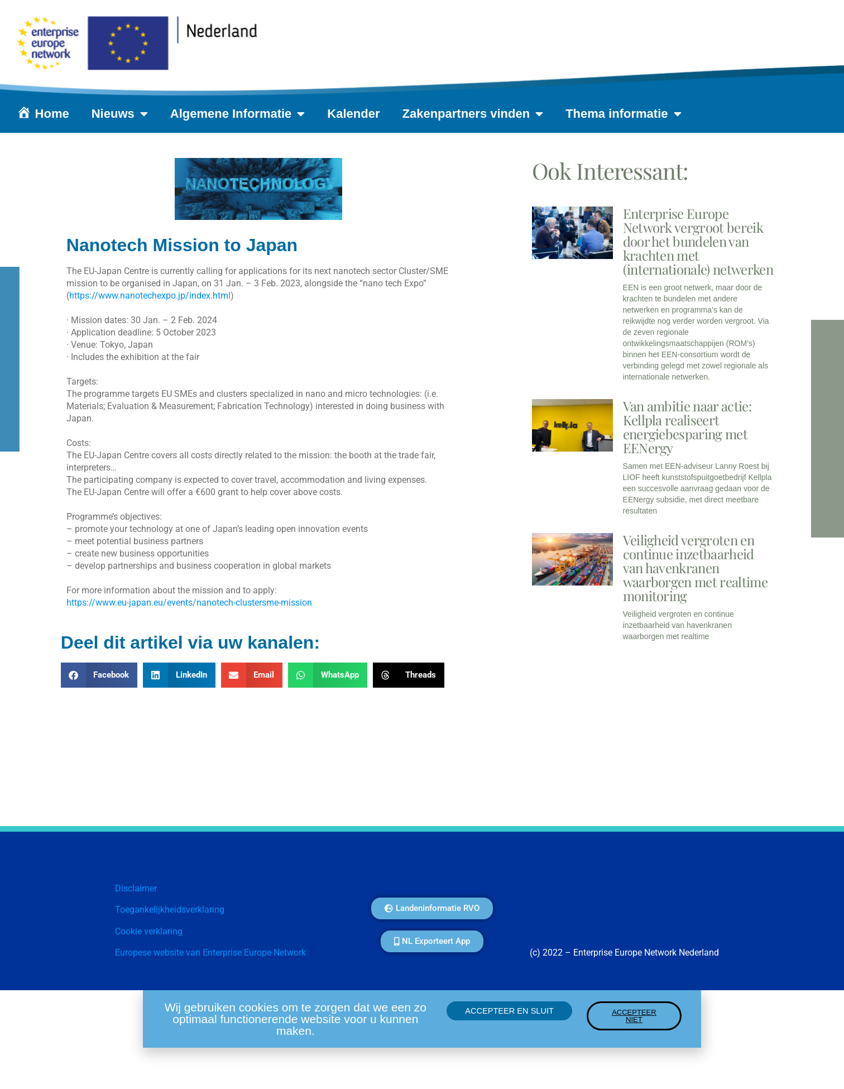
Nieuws (120, 114)
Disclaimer (136, 888)
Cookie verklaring (149, 931)
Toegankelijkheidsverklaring (169, 909)
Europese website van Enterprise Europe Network (210, 952)
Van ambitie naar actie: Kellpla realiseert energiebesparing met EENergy (687, 427)
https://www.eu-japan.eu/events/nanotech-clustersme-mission (189, 602)
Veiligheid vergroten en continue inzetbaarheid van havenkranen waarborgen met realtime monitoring (695, 568)
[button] (99, 675)
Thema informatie (623, 114)
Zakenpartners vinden (473, 114)
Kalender (353, 114)
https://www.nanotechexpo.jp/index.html (150, 295)
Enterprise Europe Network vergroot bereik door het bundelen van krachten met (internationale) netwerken (698, 241)
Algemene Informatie (237, 114)
